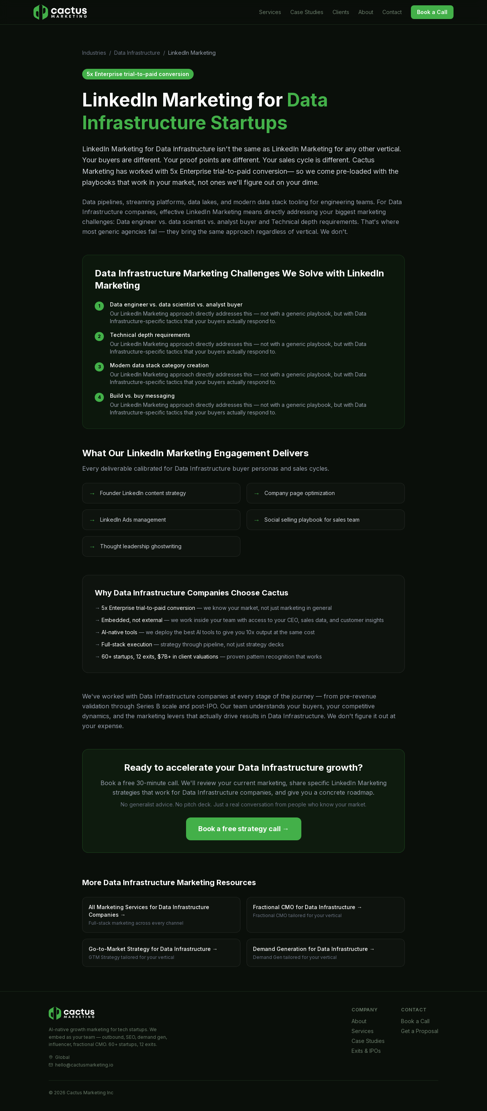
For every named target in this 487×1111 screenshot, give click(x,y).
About (365, 12)
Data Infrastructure (137, 52)
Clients (341, 12)
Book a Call (432, 12)
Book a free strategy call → (243, 829)
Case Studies (306, 12)
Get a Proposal (419, 1031)
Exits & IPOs (366, 1051)
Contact (392, 12)
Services (270, 12)
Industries (94, 52)
